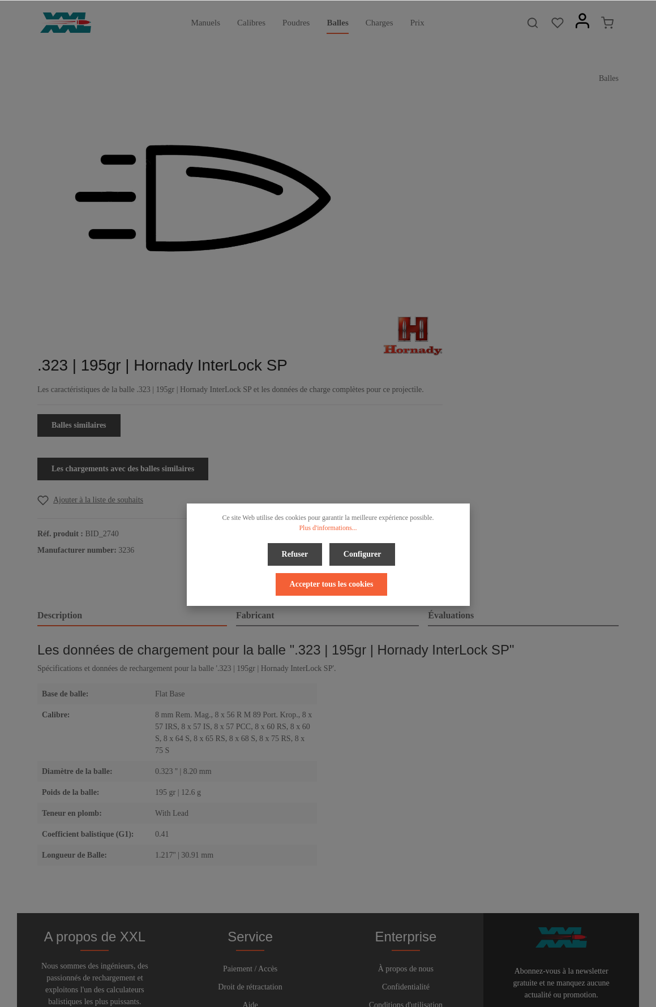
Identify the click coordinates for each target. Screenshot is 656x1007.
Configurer (303, 553)
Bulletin (250, 882)
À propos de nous (406, 810)
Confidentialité (406, 828)
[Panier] (607, 22)
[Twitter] (319, 966)
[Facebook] (300, 966)
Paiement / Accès (250, 810)
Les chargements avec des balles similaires (475, 293)
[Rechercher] (532, 22)
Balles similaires (431, 249)
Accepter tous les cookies (396, 553)
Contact (250, 864)
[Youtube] (338, 966)
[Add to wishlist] (442, 324)
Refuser (238, 553)
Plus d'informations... (328, 528)
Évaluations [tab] (451, 439)
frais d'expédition (494, 992)
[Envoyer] (608, 861)
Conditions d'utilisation (406, 846)
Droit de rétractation (250, 828)
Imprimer (406, 864)
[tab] (132, 439)
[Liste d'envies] (557, 22)
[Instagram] (356, 966)
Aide (250, 846)
